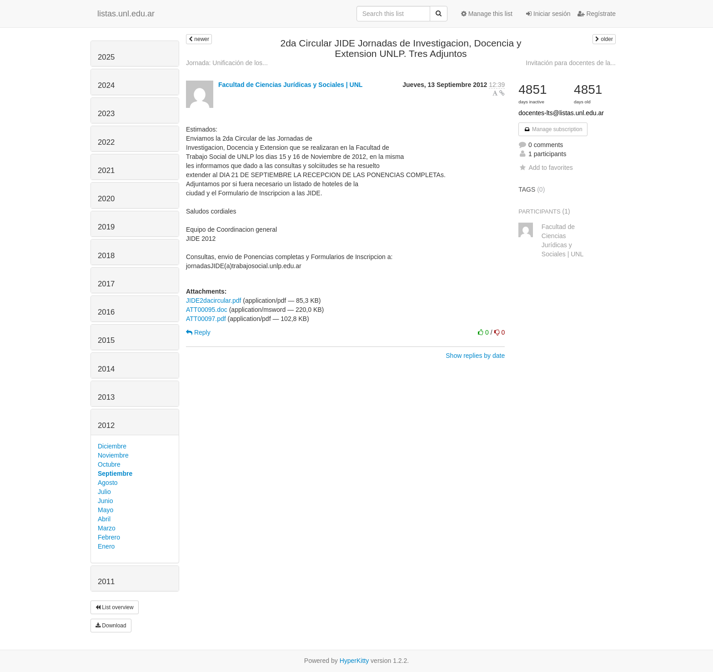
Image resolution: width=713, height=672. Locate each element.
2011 (106, 581)
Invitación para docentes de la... (571, 62)
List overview (114, 607)
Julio (104, 491)
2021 (106, 170)
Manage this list (486, 13)
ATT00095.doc (206, 309)
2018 (106, 255)
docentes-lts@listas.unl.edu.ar (561, 113)
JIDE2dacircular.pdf (213, 300)
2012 (106, 425)
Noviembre (113, 455)
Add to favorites (545, 167)
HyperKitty (354, 660)
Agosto (108, 482)
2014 (106, 369)
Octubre (109, 464)
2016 (106, 312)
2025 (106, 57)
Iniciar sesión (548, 13)
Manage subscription (552, 129)
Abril (104, 519)
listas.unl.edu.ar (126, 13)
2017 (106, 284)
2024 (106, 85)
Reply (198, 332)
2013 (106, 397)
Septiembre (115, 473)
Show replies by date (475, 355)
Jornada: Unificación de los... (227, 62)
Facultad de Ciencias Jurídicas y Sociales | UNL (290, 84)
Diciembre (112, 446)
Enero (106, 546)
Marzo (106, 528)
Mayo (105, 510)
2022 (106, 142)
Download (110, 625)
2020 (106, 198)
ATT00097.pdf (206, 318)
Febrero (109, 537)
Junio (105, 500)
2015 (106, 340)
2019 (106, 227)
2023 (106, 113)
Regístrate (596, 13)
